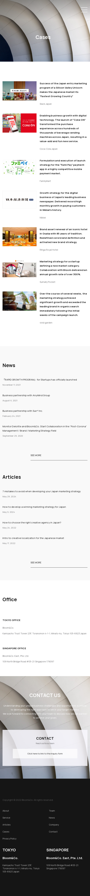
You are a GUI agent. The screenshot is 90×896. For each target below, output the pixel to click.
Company (54, 824)
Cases (6, 831)
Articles (7, 824)
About (6, 810)
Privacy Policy (9, 838)
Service (6, 817)
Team (52, 810)
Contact (53, 831)
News (52, 817)
